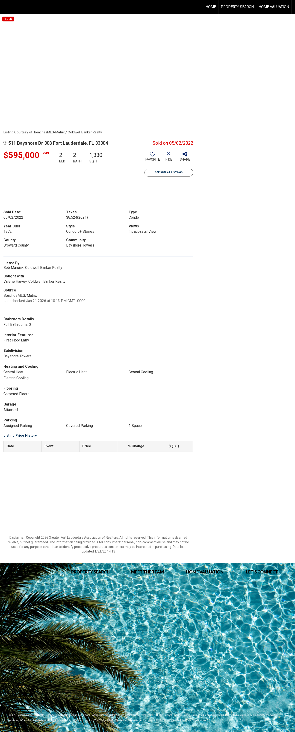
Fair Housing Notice (205, 682)
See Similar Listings (169, 172)
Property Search (237, 7)
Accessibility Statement (157, 682)
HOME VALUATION (274, 7)
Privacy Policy (114, 682)
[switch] (153, 158)
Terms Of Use (82, 682)
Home (211, 7)
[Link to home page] (5, 7)
